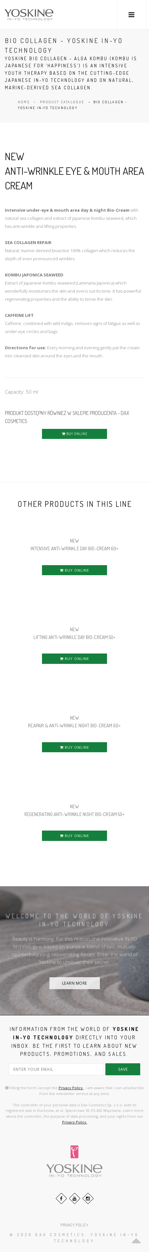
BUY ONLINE (75, 433)
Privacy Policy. (71, 1087)
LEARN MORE (74, 983)
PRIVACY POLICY (74, 1225)
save (123, 1069)
